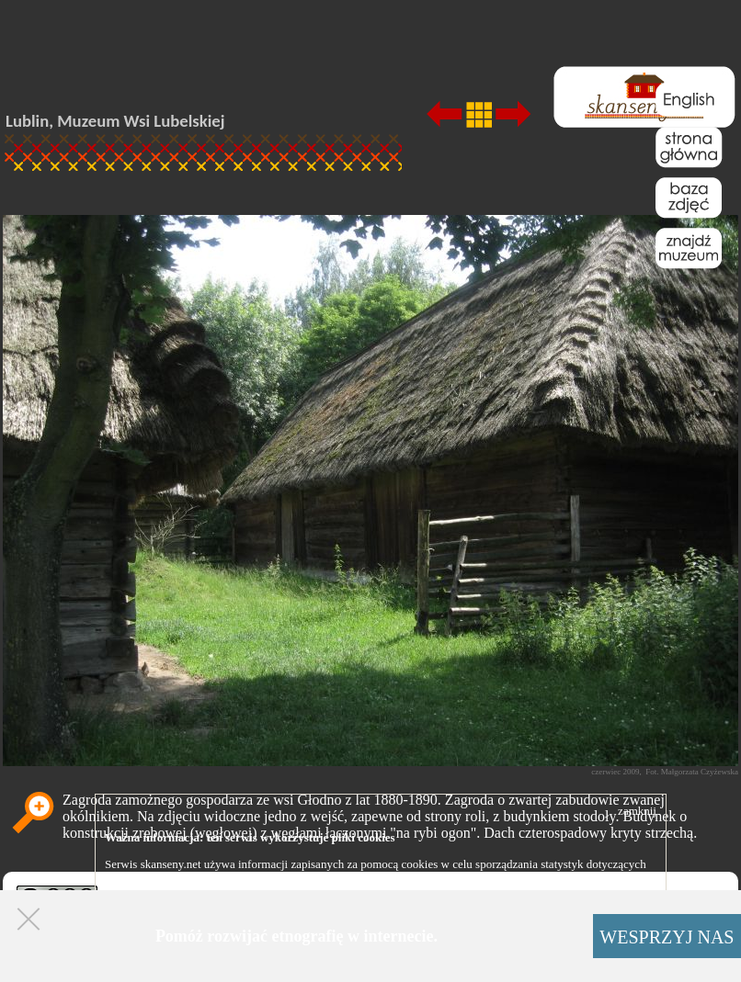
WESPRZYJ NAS (666, 937)
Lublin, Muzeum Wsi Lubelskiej (115, 120)
